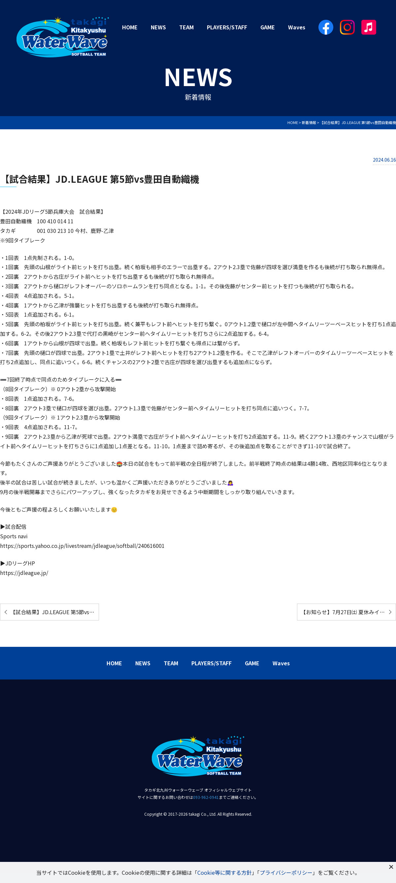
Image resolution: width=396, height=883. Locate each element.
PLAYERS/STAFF (227, 27)
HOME (130, 27)
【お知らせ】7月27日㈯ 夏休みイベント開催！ (348, 612)
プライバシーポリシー (286, 872)
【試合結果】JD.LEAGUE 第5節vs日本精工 (54, 612)
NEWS (158, 27)
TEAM (186, 27)
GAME (267, 27)
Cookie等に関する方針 (224, 872)
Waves (296, 27)
